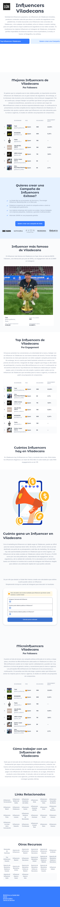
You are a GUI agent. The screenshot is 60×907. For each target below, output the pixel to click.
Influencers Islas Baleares (52, 819)
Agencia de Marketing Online (16, 879)
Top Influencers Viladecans (12, 41)
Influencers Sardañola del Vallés (25, 812)
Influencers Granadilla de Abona (52, 812)
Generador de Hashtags (7, 862)
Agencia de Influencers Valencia (43, 862)
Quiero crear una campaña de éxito (30, 223)
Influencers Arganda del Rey (34, 819)
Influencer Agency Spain (16, 887)
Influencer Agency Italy (25, 887)
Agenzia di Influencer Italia (7, 887)
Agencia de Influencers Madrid (25, 862)
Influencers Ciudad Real (34, 836)
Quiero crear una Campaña (41, 41)
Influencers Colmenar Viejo (43, 812)
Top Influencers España (7, 870)
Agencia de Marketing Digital (34, 870)
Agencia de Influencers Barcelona (34, 862)
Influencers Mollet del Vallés (16, 812)
